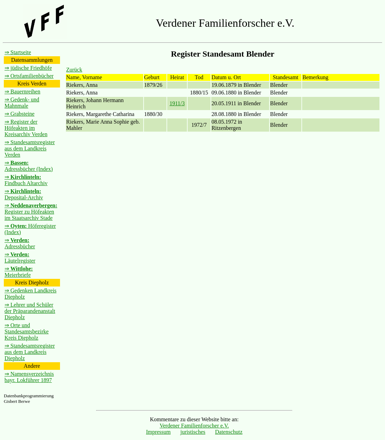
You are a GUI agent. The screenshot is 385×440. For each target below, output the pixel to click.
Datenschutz (228, 432)
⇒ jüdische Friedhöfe (28, 68)
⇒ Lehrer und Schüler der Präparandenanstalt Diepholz (30, 311)
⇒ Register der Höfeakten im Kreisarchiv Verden (26, 128)
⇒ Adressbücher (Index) (29, 166)
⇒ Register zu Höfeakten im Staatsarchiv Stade (31, 211)
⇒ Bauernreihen (22, 91)
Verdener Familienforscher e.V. (194, 426)
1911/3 (177, 103)
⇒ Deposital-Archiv (24, 194)
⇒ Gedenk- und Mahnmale (22, 103)
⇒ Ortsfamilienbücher (29, 76)
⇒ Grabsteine (19, 114)
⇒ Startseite (18, 52)
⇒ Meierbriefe (19, 272)
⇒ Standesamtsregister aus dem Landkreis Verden (30, 148)
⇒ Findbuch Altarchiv (26, 180)
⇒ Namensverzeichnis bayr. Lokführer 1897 (29, 377)
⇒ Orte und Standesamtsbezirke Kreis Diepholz (27, 331)
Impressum (158, 432)
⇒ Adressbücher (20, 243)
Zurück (74, 70)
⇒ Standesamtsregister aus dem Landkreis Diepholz (30, 352)
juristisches (192, 432)
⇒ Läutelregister (20, 257)
